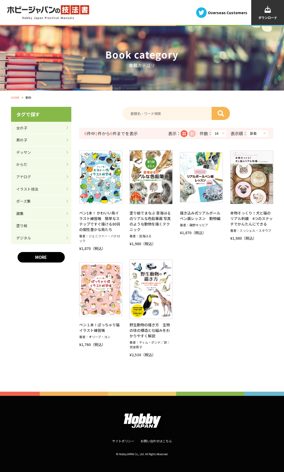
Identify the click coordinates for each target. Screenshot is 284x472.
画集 (20, 213)
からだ (21, 164)
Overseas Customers (227, 12)
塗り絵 (21, 225)
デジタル (23, 237)
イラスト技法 (27, 189)
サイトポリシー (123, 441)
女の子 (21, 127)
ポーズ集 (23, 201)
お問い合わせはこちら (156, 441)
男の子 (21, 140)
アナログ (23, 176)
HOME (15, 97)
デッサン (23, 152)
